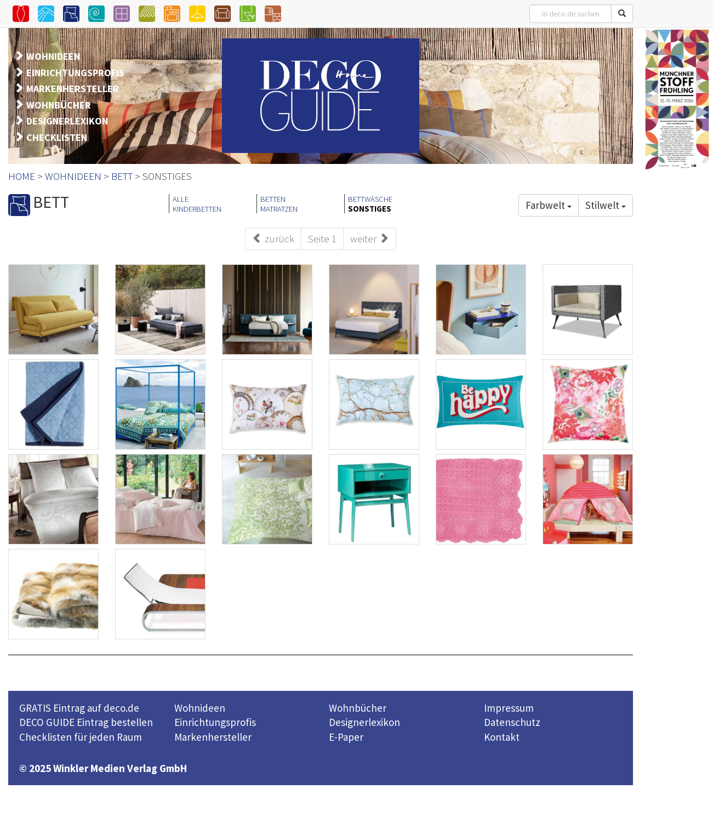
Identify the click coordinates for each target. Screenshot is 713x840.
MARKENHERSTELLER (72, 88)
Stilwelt (605, 205)
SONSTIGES (369, 209)
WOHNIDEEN (53, 56)
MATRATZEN (279, 209)
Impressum (509, 707)
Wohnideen (199, 707)
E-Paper (346, 736)
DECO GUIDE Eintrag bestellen (86, 722)
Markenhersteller (213, 736)
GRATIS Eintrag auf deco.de (79, 707)
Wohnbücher (357, 707)
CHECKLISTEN (56, 137)
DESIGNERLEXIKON (67, 121)
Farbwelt (549, 205)
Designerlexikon (364, 722)
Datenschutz (512, 722)
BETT (122, 176)
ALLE (181, 199)
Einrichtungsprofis (215, 722)
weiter (369, 238)
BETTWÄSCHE (370, 199)
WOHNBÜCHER (58, 105)
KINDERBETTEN (197, 209)
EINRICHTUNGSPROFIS (75, 72)
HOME (21, 176)
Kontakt (502, 736)
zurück (273, 238)
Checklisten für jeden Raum (80, 736)
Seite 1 (322, 238)
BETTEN (273, 199)
